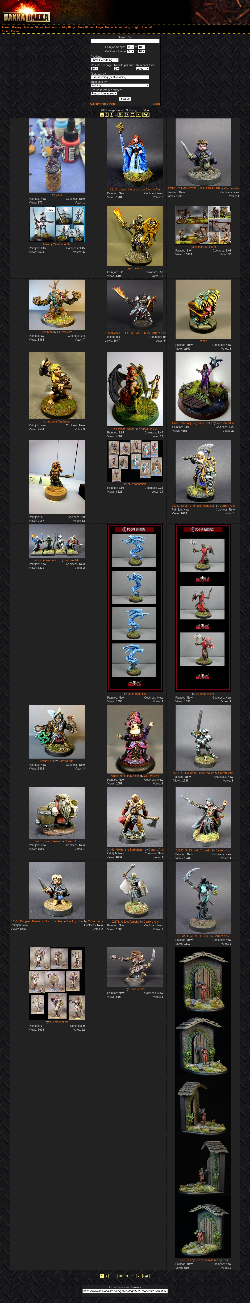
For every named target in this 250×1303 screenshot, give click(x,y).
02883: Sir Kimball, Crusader (194, 850)
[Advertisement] (203, 11)
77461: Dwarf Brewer (47, 841)
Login (156, 103)
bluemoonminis (137, 484)
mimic (203, 341)
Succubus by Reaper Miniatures (198, 1260)
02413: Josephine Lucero (125, 189)
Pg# (145, 114)
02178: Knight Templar (125, 921)
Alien (46, 244)
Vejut (59, 194)
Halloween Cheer (124, 428)
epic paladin (135, 268)
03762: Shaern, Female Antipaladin (194, 505)
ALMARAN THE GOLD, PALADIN (125, 333)
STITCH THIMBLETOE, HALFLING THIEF (193, 188)
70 (132, 114)
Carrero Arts (152, 189)
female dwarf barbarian (57, 421)
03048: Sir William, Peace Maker (193, 772)
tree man (47, 331)
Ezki (225, 1260)
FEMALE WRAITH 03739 (193, 936)
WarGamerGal (62, 244)
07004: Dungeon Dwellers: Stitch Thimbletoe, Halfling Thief (47, 921)
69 (126, 114)
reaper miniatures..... (47, 560)
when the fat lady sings (125, 775)
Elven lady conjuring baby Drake (192, 423)
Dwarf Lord (47, 760)
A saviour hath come (203, 246)
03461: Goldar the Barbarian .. (125, 849)
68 (120, 114)
